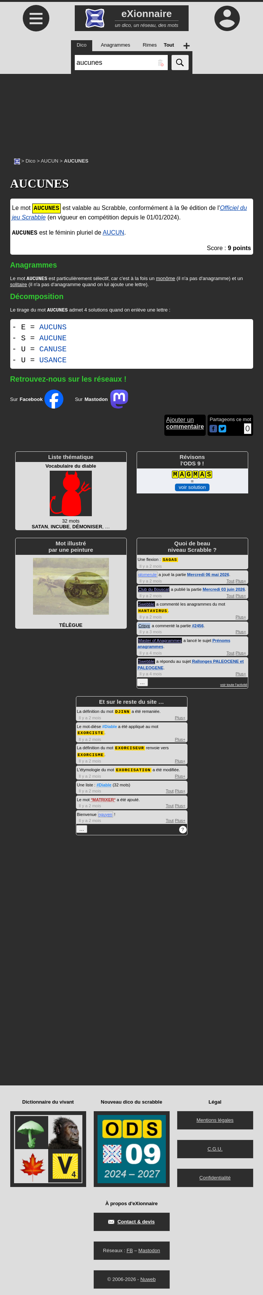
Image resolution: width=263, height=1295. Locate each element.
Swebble (146, 605)
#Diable (109, 727)
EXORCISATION (133, 769)
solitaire (18, 285)
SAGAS (170, 561)
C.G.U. (215, 1148)
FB (129, 1249)
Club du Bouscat (154, 590)
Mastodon (149, 1249)
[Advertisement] (131, 112)
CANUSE (53, 351)
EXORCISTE (91, 733)
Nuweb (148, 1278)
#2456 (198, 626)
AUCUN (49, 161)
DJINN (122, 712)
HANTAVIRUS (153, 611)
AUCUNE (53, 340)
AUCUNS (53, 329)
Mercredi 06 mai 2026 (208, 575)
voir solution (192, 489)
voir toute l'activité (233, 685)
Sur (37, 400)
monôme (165, 279)
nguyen (105, 813)
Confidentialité (214, 1176)
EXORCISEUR (129, 747)
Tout (231, 582)
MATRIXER (103, 798)
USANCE (53, 362)
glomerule (148, 575)
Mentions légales (215, 1119)
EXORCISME (91, 754)
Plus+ (241, 582)
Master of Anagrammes (160, 641)
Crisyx (144, 626)
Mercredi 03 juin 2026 (224, 590)
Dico (30, 161)
